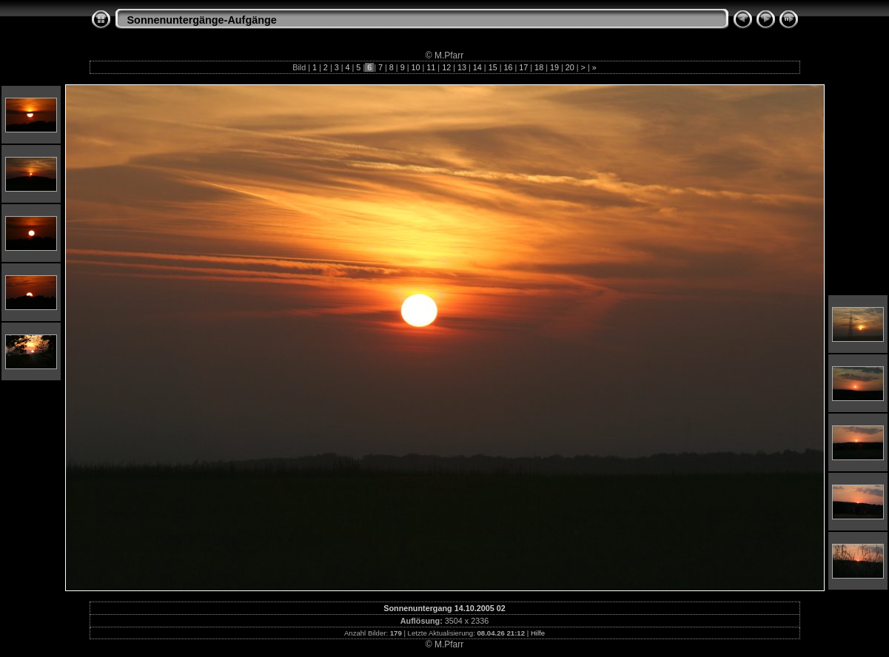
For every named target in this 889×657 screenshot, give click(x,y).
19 (554, 67)
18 (539, 67)
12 (446, 67)
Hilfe (538, 633)
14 (477, 67)
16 (507, 67)
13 (462, 67)
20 (570, 67)
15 (493, 67)
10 (416, 67)
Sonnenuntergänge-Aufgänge (202, 20)
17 (523, 67)
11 (430, 67)
